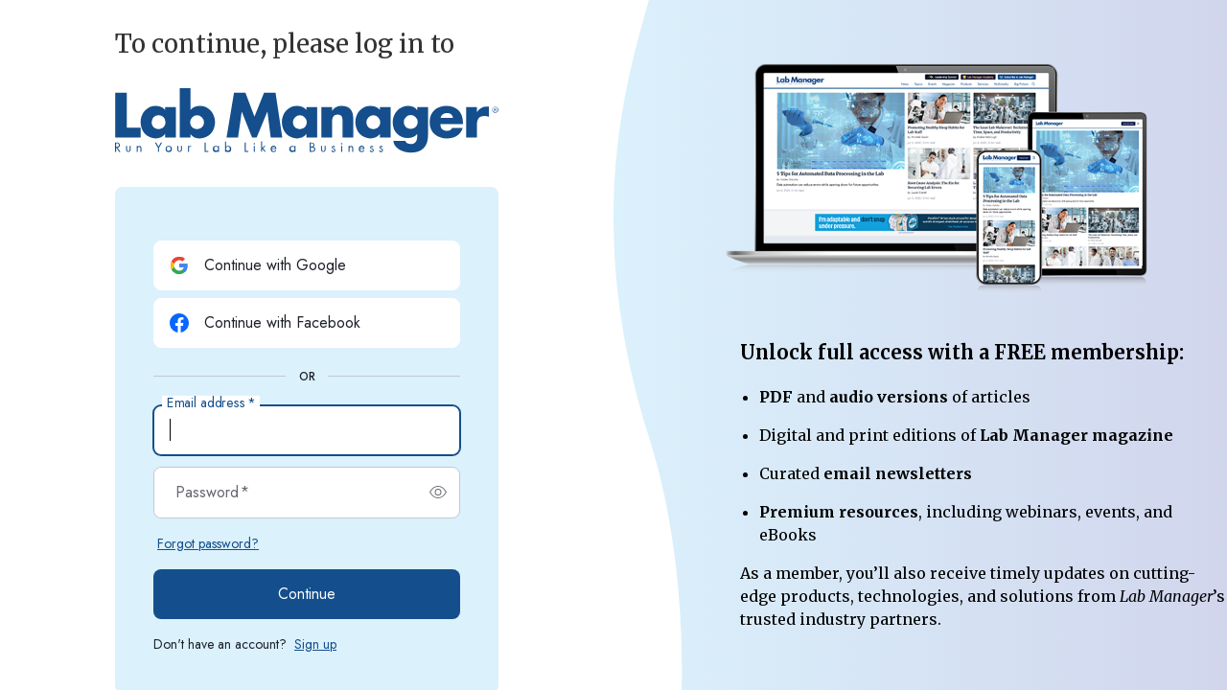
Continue (307, 594)
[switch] (438, 493)
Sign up (315, 644)
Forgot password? (208, 543)
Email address (211, 403)
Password (212, 492)
